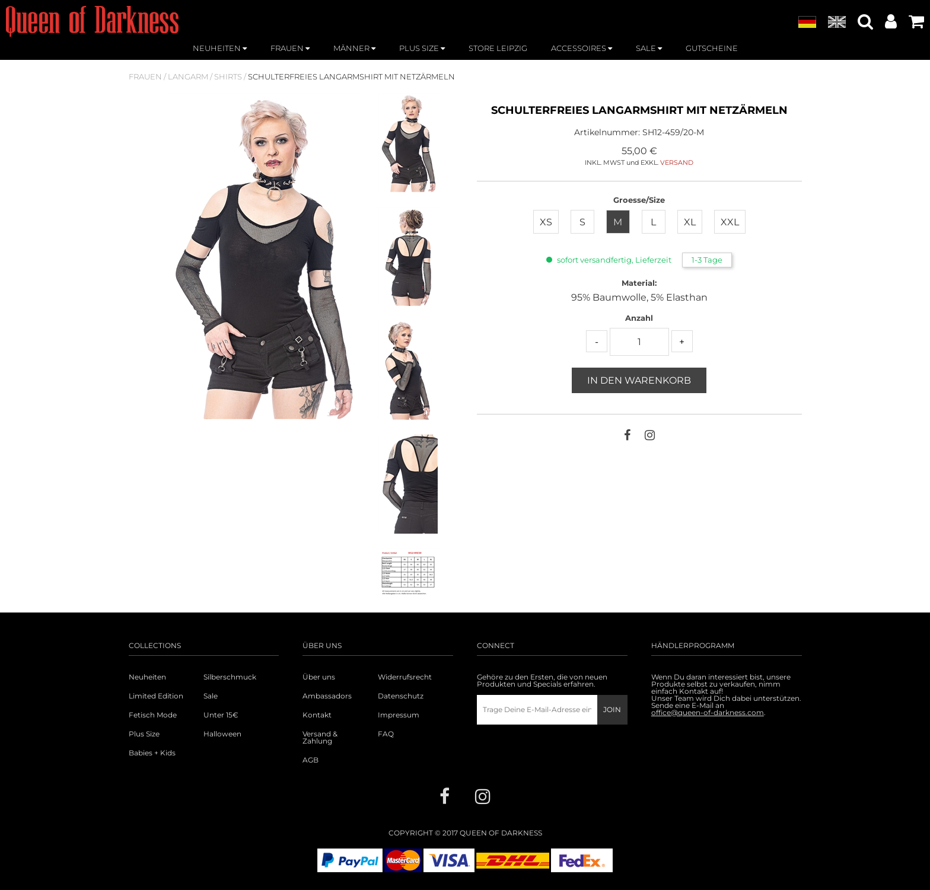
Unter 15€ (220, 715)
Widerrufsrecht (405, 677)
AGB (310, 760)
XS (546, 222)
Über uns (318, 677)
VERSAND (676, 162)
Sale (210, 696)
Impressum (398, 715)
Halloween (222, 734)
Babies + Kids (152, 753)
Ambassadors (327, 696)
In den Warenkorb (639, 380)
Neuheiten (147, 677)
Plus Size (144, 734)
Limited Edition (156, 696)
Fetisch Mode (153, 715)
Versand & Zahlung (319, 737)
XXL (730, 222)
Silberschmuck (229, 677)
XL (690, 222)
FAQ (386, 734)
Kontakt (317, 715)
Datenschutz (400, 696)
